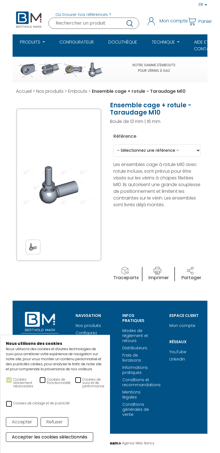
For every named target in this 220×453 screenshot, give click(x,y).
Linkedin (177, 359)
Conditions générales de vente (135, 409)
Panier (196, 21)
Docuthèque (122, 42)
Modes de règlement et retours (135, 335)
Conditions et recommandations (141, 382)
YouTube (177, 352)
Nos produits (50, 91)
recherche (129, 23)
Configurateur (76, 42)
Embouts (77, 91)
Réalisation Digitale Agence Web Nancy (110, 443)
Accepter (22, 422)
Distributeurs (134, 348)
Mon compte (182, 325)
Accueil (24, 91)
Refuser (54, 422)
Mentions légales (131, 394)
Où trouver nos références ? (83, 14)
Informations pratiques (135, 370)
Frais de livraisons (131, 357)
